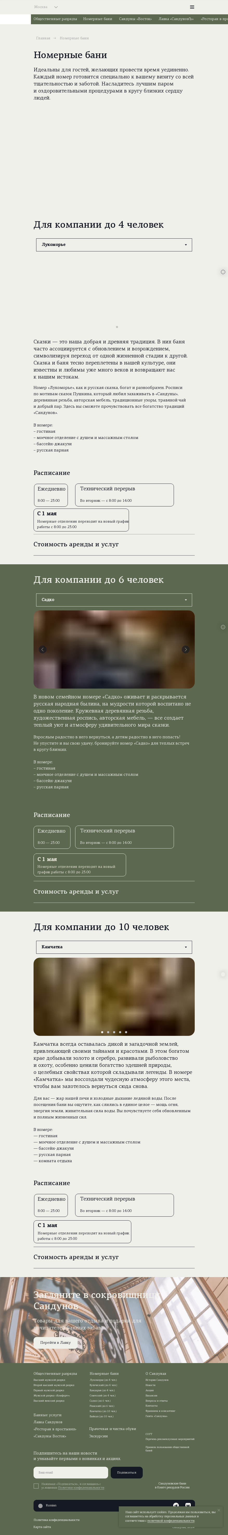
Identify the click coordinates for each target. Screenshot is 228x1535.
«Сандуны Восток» (50, 1436)
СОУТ (149, 1434)
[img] (114, 7)
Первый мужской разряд (49, 1390)
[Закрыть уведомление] (219, 1510)
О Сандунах (156, 1374)
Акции (150, 1390)
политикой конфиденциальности (170, 1520)
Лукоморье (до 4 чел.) (103, 1380)
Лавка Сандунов (48, 1422)
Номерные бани (97, 19)
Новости (150, 1385)
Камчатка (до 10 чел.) (103, 1411)
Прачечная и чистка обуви (112, 1429)
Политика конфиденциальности (57, 1520)
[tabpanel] (114, 359)
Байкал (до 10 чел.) (102, 1416)
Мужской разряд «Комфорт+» (52, 1395)
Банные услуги (47, 1415)
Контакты (152, 1405)
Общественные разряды (55, 19)
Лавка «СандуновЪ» (176, 19)
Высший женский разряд (49, 1401)
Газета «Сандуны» (156, 1416)
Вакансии (151, 1395)
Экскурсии (98, 1436)
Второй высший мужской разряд (54, 1385)
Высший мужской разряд (49, 1380)
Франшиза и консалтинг (160, 1411)
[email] (71, 1472)
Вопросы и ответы (157, 1401)
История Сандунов (157, 1380)
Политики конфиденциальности (81, 1487)
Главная (43, 38)
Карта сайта (42, 1527)
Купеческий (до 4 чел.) (103, 1385)
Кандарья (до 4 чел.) (102, 1390)
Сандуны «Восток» (135, 19)
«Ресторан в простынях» (55, 1429)
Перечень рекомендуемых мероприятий (170, 1439)
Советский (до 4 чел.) (103, 1395)
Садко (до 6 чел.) (100, 1401)
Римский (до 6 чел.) (102, 1406)
